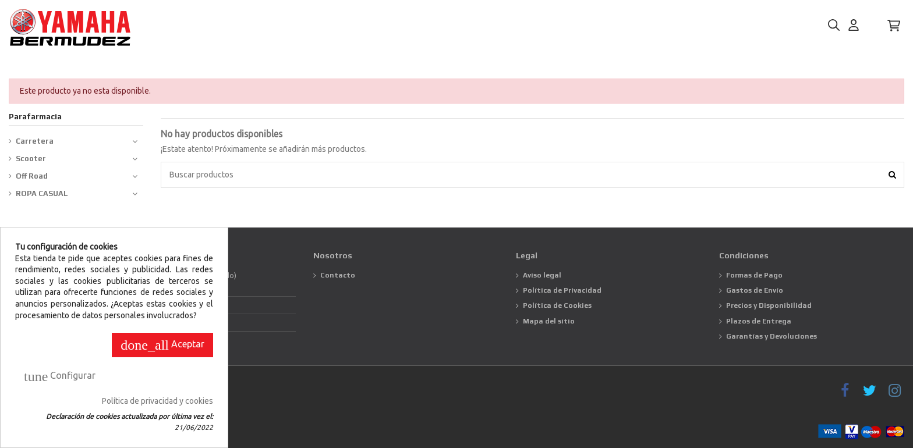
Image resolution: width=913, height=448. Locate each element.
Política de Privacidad (562, 290)
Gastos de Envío (754, 290)
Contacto (337, 275)
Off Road (32, 176)
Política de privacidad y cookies (157, 401)
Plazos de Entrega (758, 321)
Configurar (59, 376)
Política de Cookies (557, 305)
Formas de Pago (754, 275)
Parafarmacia (35, 116)
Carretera (35, 141)
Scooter (31, 158)
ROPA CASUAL (42, 193)
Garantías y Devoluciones (771, 336)
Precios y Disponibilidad (769, 305)
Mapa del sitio (549, 321)
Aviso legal (542, 275)
